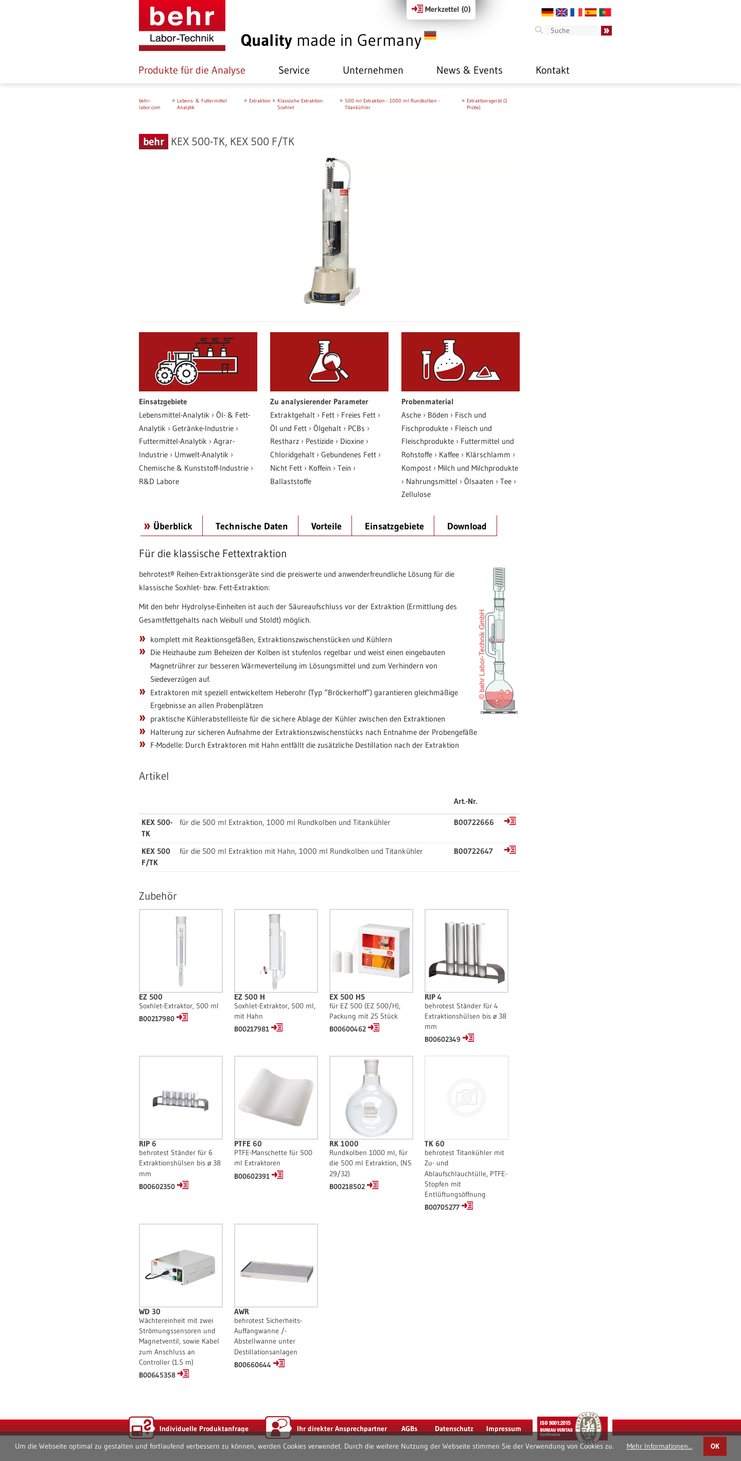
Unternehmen (373, 70)
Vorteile (326, 526)
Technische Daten (252, 526)
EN (562, 12)
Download (467, 526)
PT (605, 12)
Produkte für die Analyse (191, 70)
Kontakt (553, 70)
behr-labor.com (150, 104)
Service (294, 70)
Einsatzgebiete (394, 526)
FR (576, 12)
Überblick (172, 526)
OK (715, 1446)
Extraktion (260, 100)
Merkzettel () (441, 9)
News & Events (469, 70)
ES (591, 12)
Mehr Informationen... (660, 1446)
